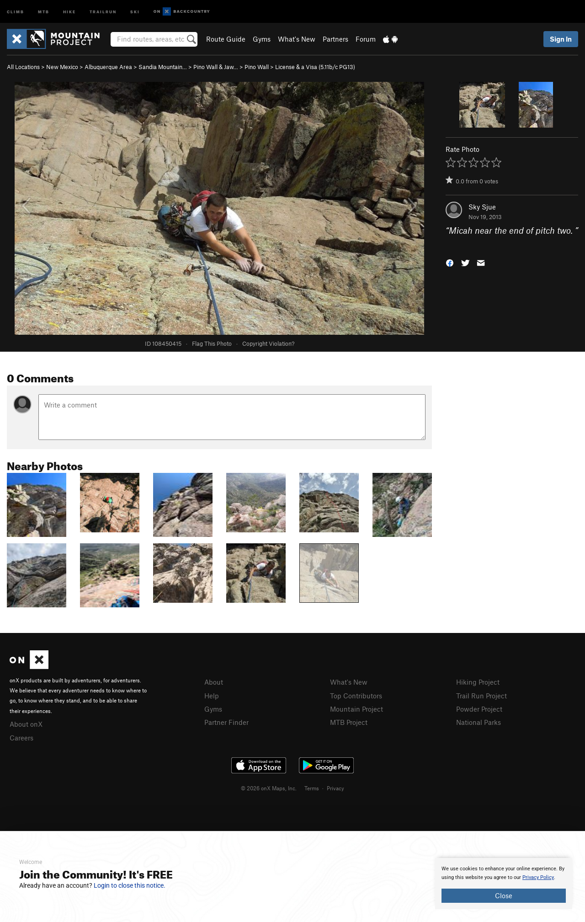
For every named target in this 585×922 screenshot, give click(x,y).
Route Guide (225, 39)
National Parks (478, 722)
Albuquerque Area (108, 66)
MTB (43, 11)
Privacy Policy (538, 877)
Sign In (561, 39)
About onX (26, 724)
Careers (21, 738)
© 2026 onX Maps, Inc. (269, 788)
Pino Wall (257, 66)
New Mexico (62, 66)
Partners (335, 39)
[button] (450, 262)
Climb (15, 11)
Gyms (262, 39)
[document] (503, 883)
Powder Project (479, 709)
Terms (311, 788)
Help (211, 696)
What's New (296, 39)
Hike (69, 11)
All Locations (23, 66)
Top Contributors (356, 696)
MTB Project (348, 722)
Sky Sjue (482, 207)
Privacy (335, 788)
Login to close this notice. (129, 885)
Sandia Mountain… (162, 66)
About (213, 682)
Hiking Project (478, 682)
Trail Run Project (481, 696)
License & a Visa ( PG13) (315, 66)
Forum (366, 39)
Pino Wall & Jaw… (215, 66)
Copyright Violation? (268, 343)
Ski (135, 11)
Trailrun (103, 11)
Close (503, 895)
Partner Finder (226, 722)
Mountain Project (356, 709)
